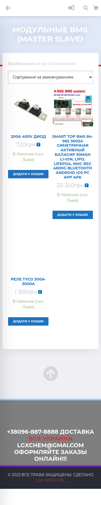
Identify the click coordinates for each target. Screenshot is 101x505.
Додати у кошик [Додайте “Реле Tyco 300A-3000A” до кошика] (28, 321)
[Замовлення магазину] (50, 77)
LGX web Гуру (50, 480)
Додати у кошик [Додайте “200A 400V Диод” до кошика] (28, 174)
